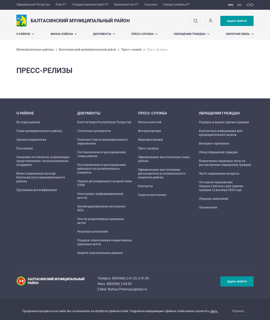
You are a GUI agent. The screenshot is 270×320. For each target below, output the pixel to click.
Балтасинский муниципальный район (87, 49)
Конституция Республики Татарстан (104, 122)
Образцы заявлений (213, 198)
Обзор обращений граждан (218, 152)
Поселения (24, 148)
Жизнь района (63, 34)
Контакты (145, 186)
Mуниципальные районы (35, 49)
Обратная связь (240, 34)
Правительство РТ (126, 4)
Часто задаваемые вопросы (219, 173)
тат (239, 4)
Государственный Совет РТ (90, 4)
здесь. (214, 311)
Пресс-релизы (148, 148)
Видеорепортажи (150, 139)
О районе (25, 34)
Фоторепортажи (149, 131)
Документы (104, 34)
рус (230, 4)
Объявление (208, 207)
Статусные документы (94, 131)
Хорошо (238, 311)
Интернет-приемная (214, 143)
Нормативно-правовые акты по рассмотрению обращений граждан (225, 163)
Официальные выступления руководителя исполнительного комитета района (162, 173)
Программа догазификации (36, 190)
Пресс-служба (144, 34)
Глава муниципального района (39, 131)
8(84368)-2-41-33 (124, 278)
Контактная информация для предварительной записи (220, 133)
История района (28, 122)
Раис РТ (61, 4)
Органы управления (31, 139)
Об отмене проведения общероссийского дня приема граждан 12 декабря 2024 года (221, 186)
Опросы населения (152, 195)
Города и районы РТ (176, 4)
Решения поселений (92, 231)
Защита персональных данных (100, 253)
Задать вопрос (237, 21)
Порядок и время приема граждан (224, 122)
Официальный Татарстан (33, 4)
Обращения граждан (191, 34)
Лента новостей (149, 122)
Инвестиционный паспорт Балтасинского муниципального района (40, 177)
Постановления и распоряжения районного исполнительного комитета (101, 168)
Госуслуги (150, 4)
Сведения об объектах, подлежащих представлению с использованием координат (43, 161)
